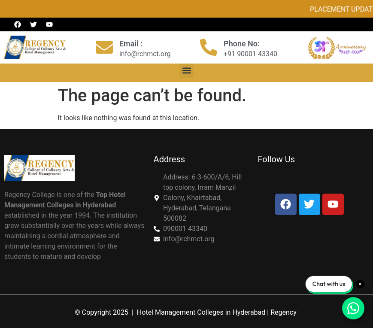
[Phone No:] (208, 47)
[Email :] (104, 47)
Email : (131, 43)
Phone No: (242, 43)
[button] (186, 71)
